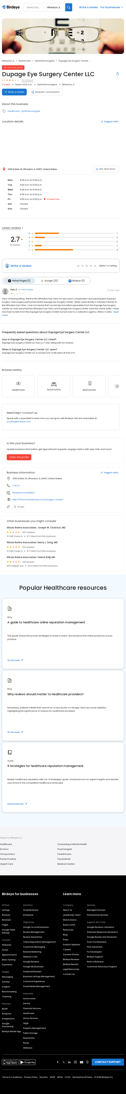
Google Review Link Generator (102, 936)
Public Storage (30, 1032)
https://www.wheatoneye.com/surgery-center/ (37, 498)
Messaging (7, 976)
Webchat (6, 944)
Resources (68, 929)
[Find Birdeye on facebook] (57, 1061)
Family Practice (8, 858)
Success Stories (71, 954)
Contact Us (69, 973)
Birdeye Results (71, 963)
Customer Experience (34, 981)
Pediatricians (64, 853)
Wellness (27, 1047)
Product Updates (71, 944)
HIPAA (60, 1076)
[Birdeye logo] (11, 7)
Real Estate (29, 1037)
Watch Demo (69, 919)
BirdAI (5, 1008)
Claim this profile (19, 456)
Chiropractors (7, 853)
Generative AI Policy (82, 1076)
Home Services (30, 1017)
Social (5, 949)
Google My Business (33, 966)
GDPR (52, 1076)
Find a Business (95, 946)
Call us (16, 484)
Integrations (8, 1018)
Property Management (34, 1027)
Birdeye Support (95, 956)
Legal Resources (71, 968)
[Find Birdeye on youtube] (81, 1061)
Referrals (6, 919)
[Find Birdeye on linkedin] (69, 1061)
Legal (25, 1022)
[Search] (68, 7)
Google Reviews (31, 961)
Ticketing (6, 996)
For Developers (94, 951)
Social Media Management (36, 985)
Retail (26, 1042)
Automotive (29, 998)
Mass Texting (8, 959)
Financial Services (32, 1007)
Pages (5, 924)
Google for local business (36, 926)
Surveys (6, 981)
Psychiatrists (64, 858)
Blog (65, 934)
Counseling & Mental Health (72, 843)
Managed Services (96, 909)
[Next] (117, 385)
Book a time (69, 924)
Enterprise (28, 914)
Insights (6, 986)
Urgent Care (6, 863)
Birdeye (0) (74, 280)
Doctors (4, 848)
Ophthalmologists (45, 60)
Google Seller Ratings (8, 931)
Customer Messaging (34, 946)
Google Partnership (8, 1024)
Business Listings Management (39, 976)
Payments (7, 964)
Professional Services (97, 914)
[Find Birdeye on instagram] (75, 1061)
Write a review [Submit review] (14, 92)
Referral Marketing (32, 951)
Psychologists (64, 848)
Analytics (6, 1013)
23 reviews (27, 80)
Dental (26, 1003)
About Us (67, 909)
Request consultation (46, 92)
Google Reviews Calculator (100, 926)
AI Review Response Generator (102, 931)
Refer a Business (95, 961)
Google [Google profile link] (19, 506)
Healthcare (25, 60)
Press (65, 939)
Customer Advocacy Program (102, 966)
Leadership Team (72, 914)
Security (44, 1076)
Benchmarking (9, 991)
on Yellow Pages (25, 289)
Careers (67, 949)
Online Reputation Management (39, 941)
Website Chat (30, 956)
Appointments (9, 954)
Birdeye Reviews (71, 958)
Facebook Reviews (32, 971)
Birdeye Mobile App (11, 1031)
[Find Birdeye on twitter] (63, 1061)
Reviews (6, 914)
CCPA (67, 1076)
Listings (6, 909)
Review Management (34, 931)
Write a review (88, 7)
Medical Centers (66, 863)
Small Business (30, 909)
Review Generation (32, 936)
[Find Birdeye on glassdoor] (87, 1061)
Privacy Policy (31, 1076)
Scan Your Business (96, 941)
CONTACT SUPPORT (108, 1061)
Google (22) (48, 280)
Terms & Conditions (12, 1076)
